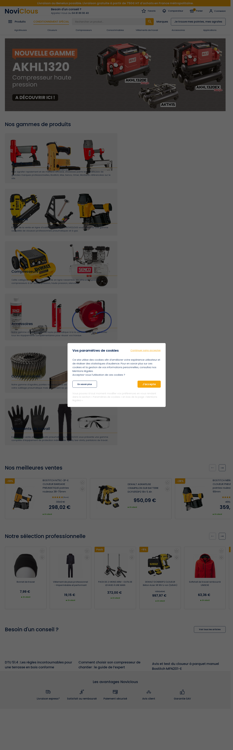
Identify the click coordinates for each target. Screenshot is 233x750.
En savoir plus (85, 384)
